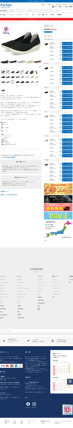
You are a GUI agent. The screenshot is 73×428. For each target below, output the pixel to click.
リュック (55, 280)
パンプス (10, 23)
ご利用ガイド (7, 360)
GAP (18, 310)
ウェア (1, 302)
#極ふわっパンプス (33, 12)
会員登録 (70, 7)
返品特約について (5, 192)
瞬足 (39, 307)
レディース (6, 23)
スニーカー (2, 288)
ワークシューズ (3, 297)
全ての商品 (2, 15)
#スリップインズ (44, 12)
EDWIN (18, 313)
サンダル (2, 280)
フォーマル (39, 291)
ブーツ (1, 299)
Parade (1, 305)
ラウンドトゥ (15, 23)
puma (1, 316)
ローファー (2, 291)
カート (63, 7)
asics (39, 305)
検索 (51, 11)
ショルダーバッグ (57, 294)
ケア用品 (71, 280)
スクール (39, 288)
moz (1, 310)
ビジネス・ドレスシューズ (23, 288)
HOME (1, 23)
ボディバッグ (56, 283)
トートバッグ (56, 291)
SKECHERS (2, 308)
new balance (3, 313)
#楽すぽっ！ (13, 12)
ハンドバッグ (56, 286)
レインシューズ (3, 283)
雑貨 (70, 283)
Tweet (45, 241)
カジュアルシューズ (4, 294)
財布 (54, 297)
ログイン (56, 7)
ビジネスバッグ (56, 288)
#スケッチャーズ (22, 12)
